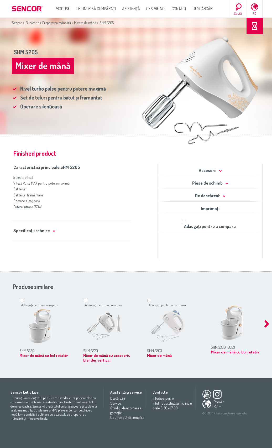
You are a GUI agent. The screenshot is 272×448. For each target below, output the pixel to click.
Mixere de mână (85, 22)
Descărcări (203, 8)
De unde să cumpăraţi (96, 8)
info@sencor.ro (163, 398)
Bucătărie (32, 22)
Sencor (17, 22)
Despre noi (155, 8)
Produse (62, 8)
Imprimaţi (210, 208)
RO (255, 13)
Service (115, 403)
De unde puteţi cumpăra (127, 417)
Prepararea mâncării (56, 22)
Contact (179, 8)
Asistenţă (131, 8)
